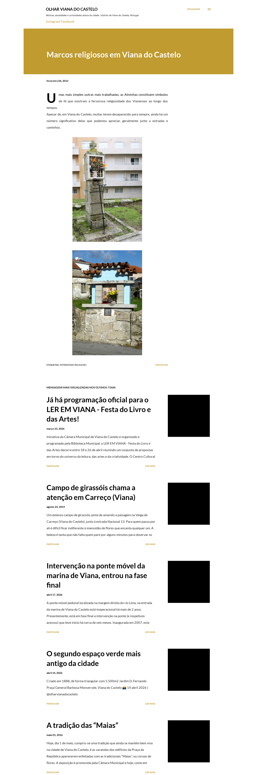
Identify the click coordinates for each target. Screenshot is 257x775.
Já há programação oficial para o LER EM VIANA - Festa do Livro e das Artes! (99, 409)
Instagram (53, 21)
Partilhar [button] (161, 364)
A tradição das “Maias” (82, 725)
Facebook (67, 21)
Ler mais (150, 466)
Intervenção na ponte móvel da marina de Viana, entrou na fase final (97, 575)
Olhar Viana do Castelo (72, 9)
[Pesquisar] (193, 9)
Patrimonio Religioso (73, 364)
